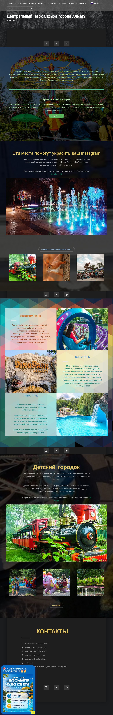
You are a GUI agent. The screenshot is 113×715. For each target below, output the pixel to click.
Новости (32, 3)
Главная (10, 3)
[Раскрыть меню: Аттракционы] (59, 3)
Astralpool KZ (56, 174)
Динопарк (82, 356)
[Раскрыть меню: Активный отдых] (76, 3)
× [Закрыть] (33, 712)
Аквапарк (31, 395)
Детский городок (56, 466)
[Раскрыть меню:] (100, 3)
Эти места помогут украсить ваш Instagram (56, 153)
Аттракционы (53, 3)
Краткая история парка (56, 99)
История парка (21, 3)
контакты (52, 631)
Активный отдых (68, 3)
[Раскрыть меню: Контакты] (87, 3)
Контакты (83, 3)
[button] (56, 206)
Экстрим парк (30, 316)
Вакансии (42, 3)
